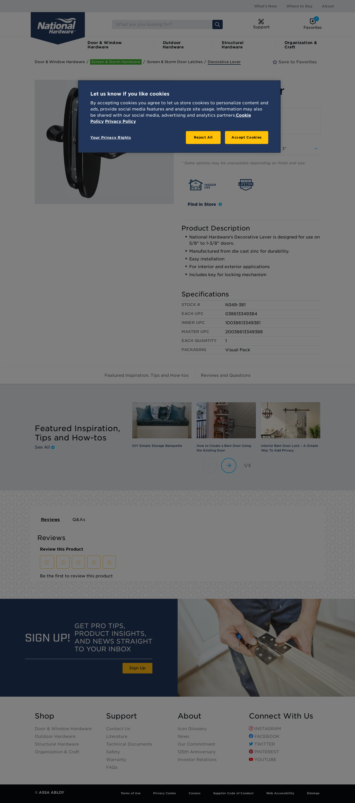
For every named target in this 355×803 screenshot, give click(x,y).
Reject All (203, 137)
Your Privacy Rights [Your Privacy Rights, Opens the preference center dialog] (110, 137)
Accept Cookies (246, 137)
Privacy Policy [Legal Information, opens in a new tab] (120, 121)
